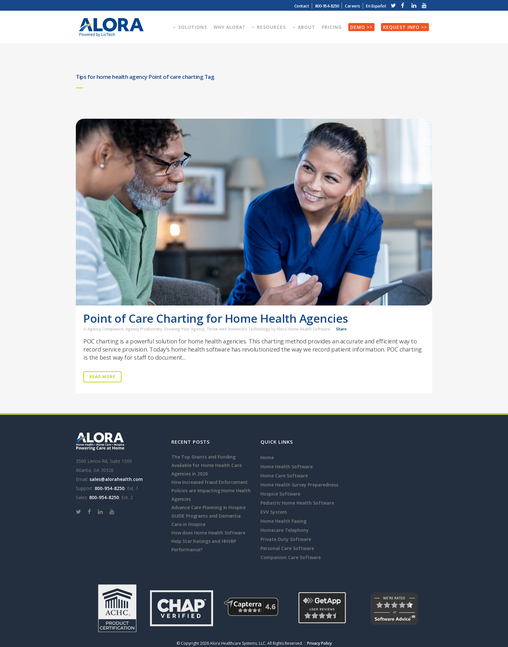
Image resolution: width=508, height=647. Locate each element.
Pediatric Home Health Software (297, 503)
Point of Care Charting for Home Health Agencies (215, 318)
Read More (102, 376)
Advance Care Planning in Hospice (208, 507)
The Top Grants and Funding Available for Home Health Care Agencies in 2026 (206, 465)
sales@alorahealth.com (116, 479)
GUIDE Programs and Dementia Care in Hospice (206, 520)
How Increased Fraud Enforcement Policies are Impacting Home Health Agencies (211, 490)
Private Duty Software (285, 539)
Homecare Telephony (284, 530)
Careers (352, 6)
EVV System (273, 512)
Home (267, 457)
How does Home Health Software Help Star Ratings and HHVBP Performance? (208, 541)
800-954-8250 (327, 6)
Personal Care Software (287, 548)
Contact (301, 6)
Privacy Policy (319, 643)
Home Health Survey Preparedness (299, 485)
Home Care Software (284, 476)
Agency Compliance (105, 329)
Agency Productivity (143, 329)
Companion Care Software (290, 557)
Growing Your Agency (184, 329)
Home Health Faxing (283, 521)
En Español (376, 6)
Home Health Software (286, 466)
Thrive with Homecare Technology (238, 329)
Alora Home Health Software (303, 329)
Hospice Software (280, 494)
